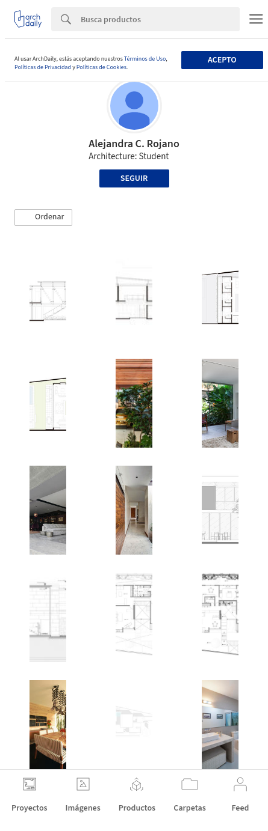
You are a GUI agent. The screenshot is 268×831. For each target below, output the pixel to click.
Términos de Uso (145, 59)
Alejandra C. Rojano (134, 143)
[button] (43, 217)
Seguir (134, 178)
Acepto (222, 60)
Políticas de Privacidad (42, 67)
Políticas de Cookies (101, 67)
